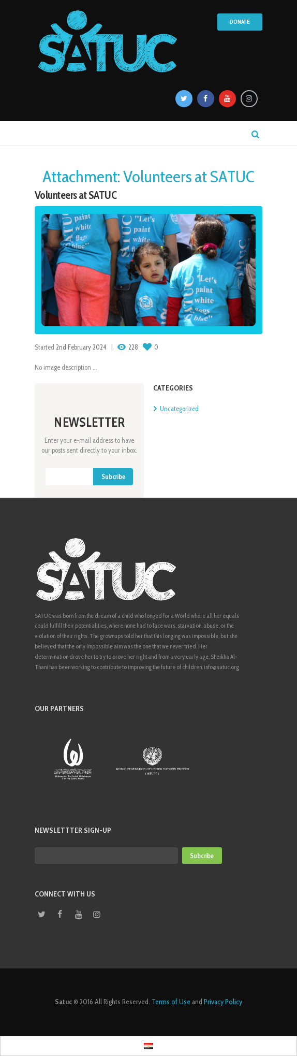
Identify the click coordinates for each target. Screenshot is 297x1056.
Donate (240, 21)
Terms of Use (171, 1001)
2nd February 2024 (81, 347)
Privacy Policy (223, 1001)
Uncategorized (179, 408)
